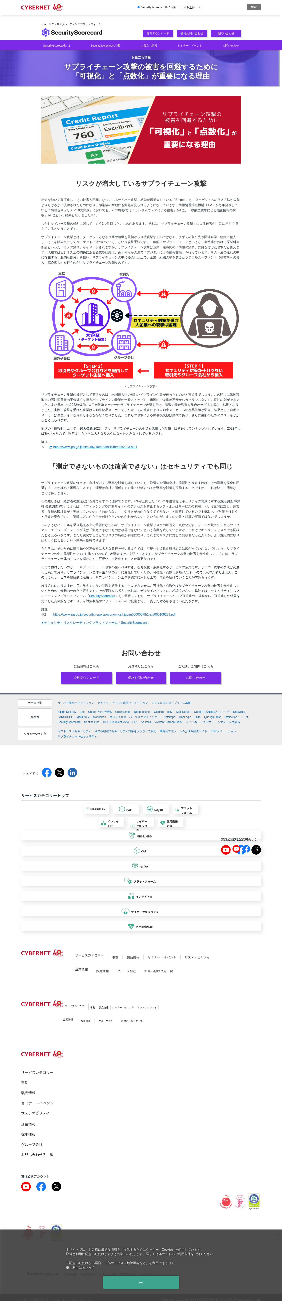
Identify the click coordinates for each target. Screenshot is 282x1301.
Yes (140, 1282)
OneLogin (185, 717)
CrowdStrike (122, 711)
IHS (169, 711)
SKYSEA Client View (116, 722)
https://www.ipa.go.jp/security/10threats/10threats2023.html (95, 447)
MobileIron (99, 717)
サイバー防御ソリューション (76, 702)
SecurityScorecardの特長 (106, 45)
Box (82, 711)
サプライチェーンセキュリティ (77, 736)
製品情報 (133, 957)
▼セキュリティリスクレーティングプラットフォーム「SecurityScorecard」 (95, 622)
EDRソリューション (223, 731)
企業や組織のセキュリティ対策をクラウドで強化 (125, 731)
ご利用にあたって (82, 1267)
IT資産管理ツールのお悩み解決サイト (183, 731)
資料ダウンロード (157, 33)
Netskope (169, 717)
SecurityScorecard (102, 596)
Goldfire (159, 711)
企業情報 (81, 969)
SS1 (135, 722)
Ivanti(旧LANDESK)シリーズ (212, 711)
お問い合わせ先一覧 (158, 970)
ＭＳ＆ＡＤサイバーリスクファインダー (135, 717)
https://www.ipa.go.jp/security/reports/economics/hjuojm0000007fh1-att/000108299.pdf (114, 614)
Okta (198, 717)
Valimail (146, 722)
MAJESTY (83, 717)
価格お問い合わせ (191, 33)
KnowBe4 (239, 711)
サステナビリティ (197, 957)
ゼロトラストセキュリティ (74, 731)
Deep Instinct (142, 711)
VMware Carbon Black (168, 722)
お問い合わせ (226, 33)
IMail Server (182, 711)
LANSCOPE (65, 717)
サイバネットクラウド (200, 722)
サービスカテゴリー (89, 955)
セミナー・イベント (190, 45)
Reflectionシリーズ (236, 717)
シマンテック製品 (228, 722)
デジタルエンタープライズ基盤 (171, 702)
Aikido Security (67, 711)
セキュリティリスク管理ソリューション (123, 702)
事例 (115, 957)
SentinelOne (92, 722)
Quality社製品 (212, 717)
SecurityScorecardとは (56, 45)
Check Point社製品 (100, 711)
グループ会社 (126, 970)
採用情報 (102, 970)
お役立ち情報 (149, 45)
